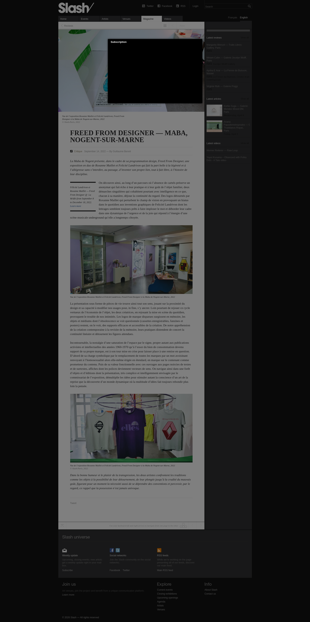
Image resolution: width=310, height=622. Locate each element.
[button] (199, 42)
